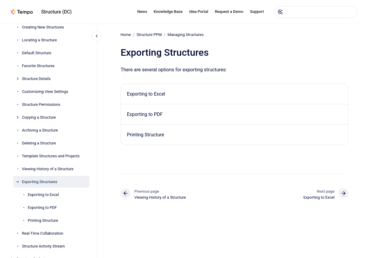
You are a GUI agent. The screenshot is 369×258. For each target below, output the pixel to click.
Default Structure (36, 53)
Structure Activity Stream (43, 246)
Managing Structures (186, 34)
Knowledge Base (168, 11)
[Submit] (280, 12)
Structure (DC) (56, 12)
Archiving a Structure (40, 130)
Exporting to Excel (43, 194)
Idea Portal (198, 11)
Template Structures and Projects (51, 156)
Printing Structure (43, 220)
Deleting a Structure (39, 143)
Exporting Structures (39, 181)
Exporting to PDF (42, 207)
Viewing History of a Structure (47, 169)
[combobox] (315, 12)
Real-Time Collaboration (42, 233)
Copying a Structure (39, 117)
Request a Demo (229, 11)
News (142, 11)
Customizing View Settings (45, 91)
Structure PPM (149, 34)
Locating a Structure (39, 40)
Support (257, 11)
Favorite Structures (38, 66)
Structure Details (36, 78)
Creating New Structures (43, 27)
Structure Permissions (41, 104)
